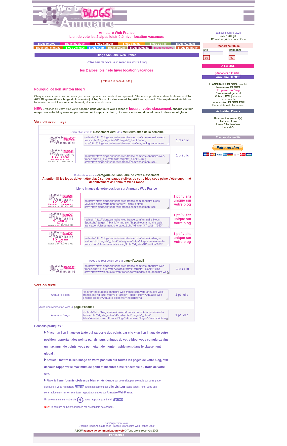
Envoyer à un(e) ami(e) (228, 118)
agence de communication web (104, 430)
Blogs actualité (139, 47)
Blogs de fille (158, 43)
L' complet (228, 84)
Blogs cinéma (131, 43)
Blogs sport (96, 47)
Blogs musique (75, 43)
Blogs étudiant (185, 43)
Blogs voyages (75, 47)
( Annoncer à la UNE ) (228, 73)
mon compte (228, 99)
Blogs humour (104, 43)
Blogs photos (46, 43)
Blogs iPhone (116, 47)
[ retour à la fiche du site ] (116, 80)
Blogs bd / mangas (48, 47)
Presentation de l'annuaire (228, 105)
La (228, 102)
